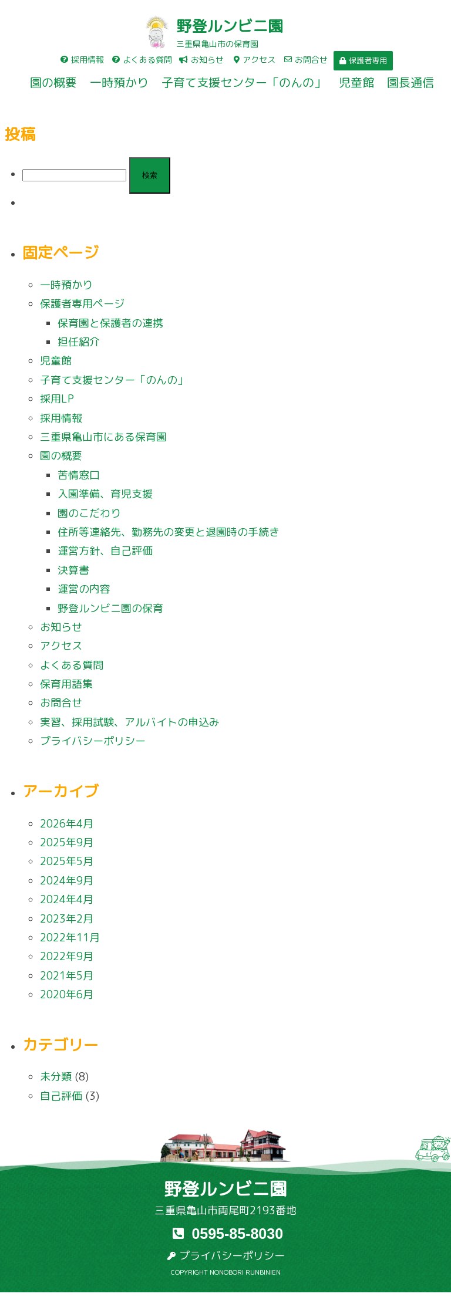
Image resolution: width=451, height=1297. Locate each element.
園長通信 (410, 82)
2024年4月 (66, 899)
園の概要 (53, 82)
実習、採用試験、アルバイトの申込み (130, 722)
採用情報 (61, 418)
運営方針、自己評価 (105, 550)
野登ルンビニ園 (229, 25)
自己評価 (61, 1096)
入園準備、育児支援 (105, 494)
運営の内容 (84, 589)
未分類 (56, 1076)
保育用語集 (66, 684)
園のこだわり (89, 513)
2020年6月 (66, 994)
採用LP (57, 398)
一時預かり (119, 82)
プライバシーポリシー (93, 741)
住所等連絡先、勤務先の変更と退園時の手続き (169, 532)
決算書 (73, 570)
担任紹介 (79, 342)
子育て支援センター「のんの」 (243, 82)
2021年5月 (66, 975)
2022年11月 (70, 937)
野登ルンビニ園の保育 (110, 608)
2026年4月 (66, 823)
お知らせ (61, 627)
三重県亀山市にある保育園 (103, 437)
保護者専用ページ (82, 303)
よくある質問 (71, 665)
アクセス (61, 646)
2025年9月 (66, 842)
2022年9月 (66, 956)
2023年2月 (66, 918)
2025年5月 (66, 861)
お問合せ (61, 702)
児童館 (356, 82)
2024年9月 (66, 880)
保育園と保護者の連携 (110, 323)
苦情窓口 (79, 475)
